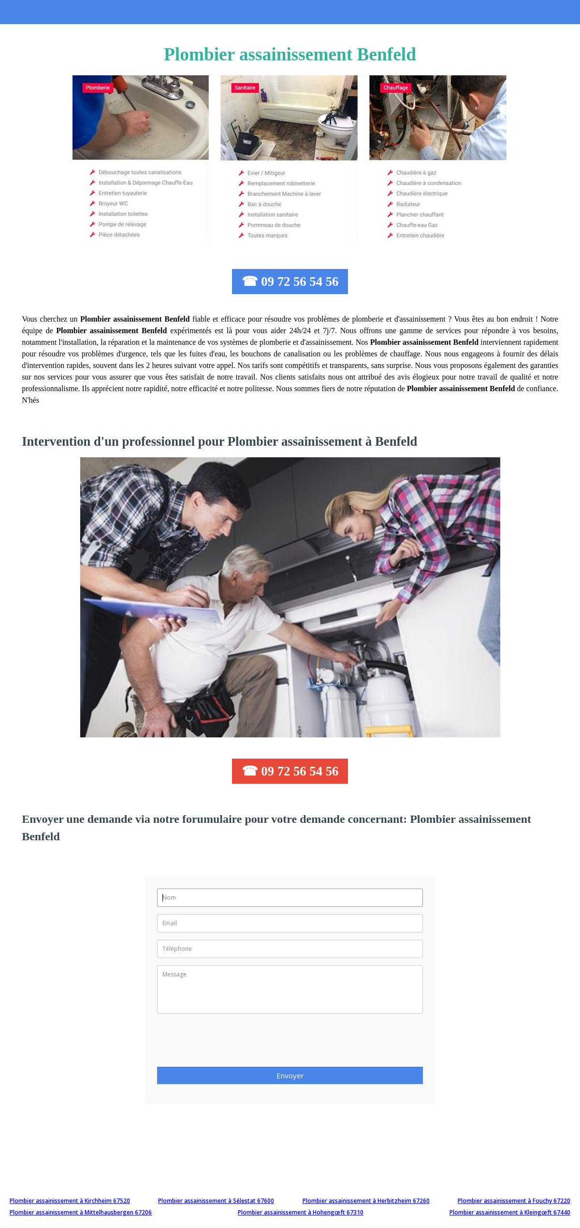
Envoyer (290, 1075)
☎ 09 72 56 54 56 (290, 281)
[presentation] (230, 1043)
